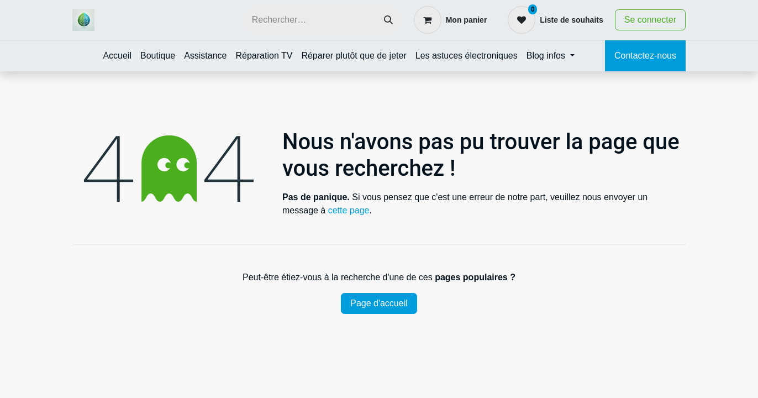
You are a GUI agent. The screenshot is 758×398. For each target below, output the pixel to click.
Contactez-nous (645, 55)
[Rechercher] (388, 20)
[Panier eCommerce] (450, 20)
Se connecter (650, 19)
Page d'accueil (379, 303)
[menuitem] (117, 56)
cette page (349, 210)
